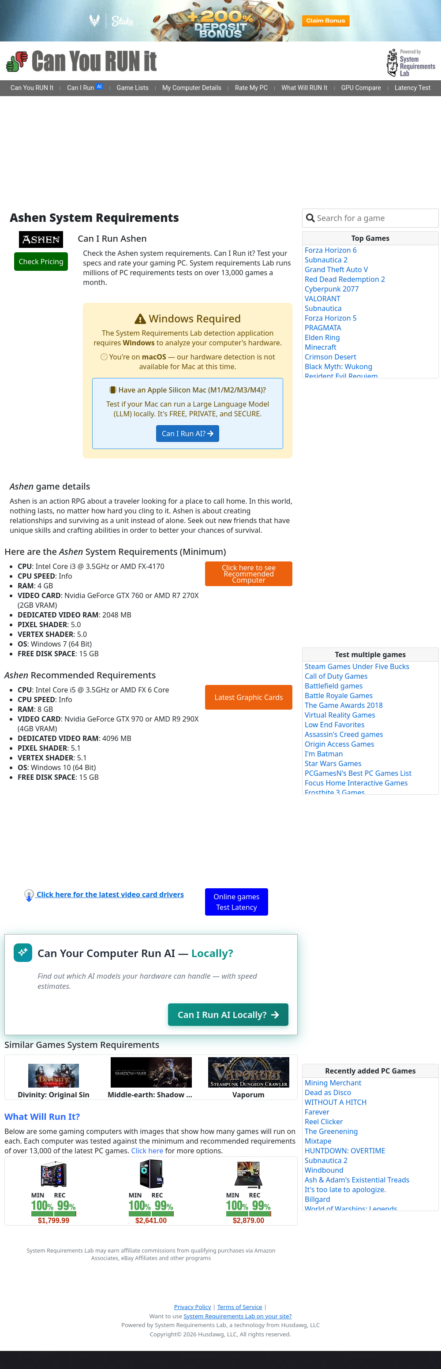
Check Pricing (41, 261)
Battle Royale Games (339, 695)
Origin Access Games (339, 744)
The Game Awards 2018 (344, 705)
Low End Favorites (335, 724)
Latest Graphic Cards (249, 697)
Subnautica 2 (326, 260)
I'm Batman (324, 754)
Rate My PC (251, 88)
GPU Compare (361, 88)
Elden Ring (322, 337)
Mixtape (318, 1141)
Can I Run (85, 87)
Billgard (317, 1199)
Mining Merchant (333, 1083)
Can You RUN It (32, 88)
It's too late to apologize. (345, 1189)
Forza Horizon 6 (331, 250)
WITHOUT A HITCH (336, 1102)
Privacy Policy (192, 1307)
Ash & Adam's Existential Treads (357, 1180)
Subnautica (323, 308)
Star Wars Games (333, 763)
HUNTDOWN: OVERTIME (345, 1151)
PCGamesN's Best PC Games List (358, 773)
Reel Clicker (324, 1121)
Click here (147, 1151)
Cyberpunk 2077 (332, 289)
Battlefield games (334, 686)
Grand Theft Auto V (336, 269)
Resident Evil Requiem (341, 376)
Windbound (324, 1170)
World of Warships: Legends (351, 1209)
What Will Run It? (42, 1116)
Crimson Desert (330, 357)
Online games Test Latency (236, 902)
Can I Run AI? (187, 433)
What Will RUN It (304, 88)
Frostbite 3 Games (335, 792)
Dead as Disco (328, 1092)
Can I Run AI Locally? (228, 1015)
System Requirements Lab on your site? (237, 1316)
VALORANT (322, 298)
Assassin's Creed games (344, 734)
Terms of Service (239, 1307)
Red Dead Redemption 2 (345, 279)
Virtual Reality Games (340, 715)
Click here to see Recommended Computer (249, 574)
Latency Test (412, 88)
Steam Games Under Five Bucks (357, 666)
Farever (317, 1112)
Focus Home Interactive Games (356, 783)
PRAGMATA (323, 328)
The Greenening (331, 1131)
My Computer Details (191, 88)
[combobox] (376, 218)
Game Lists (133, 88)
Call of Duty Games (336, 676)
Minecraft (320, 347)
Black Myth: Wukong (338, 366)
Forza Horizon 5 (331, 318)
